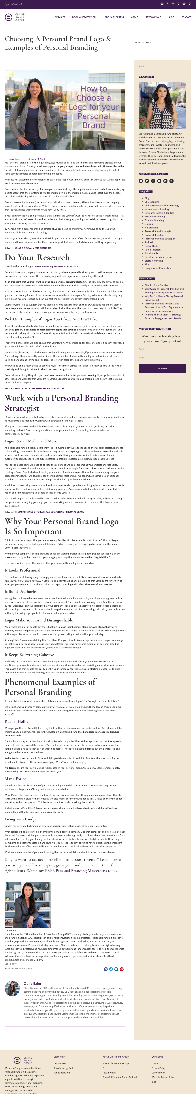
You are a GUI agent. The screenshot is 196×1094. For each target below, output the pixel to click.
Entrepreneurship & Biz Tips (159, 213)
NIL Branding (151, 228)
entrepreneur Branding (157, 209)
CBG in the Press (114, 17)
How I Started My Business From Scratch (56, 266)
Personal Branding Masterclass (81, 870)
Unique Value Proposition (158, 268)
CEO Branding (152, 202)
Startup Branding (154, 261)
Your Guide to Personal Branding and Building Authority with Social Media (164, 291)
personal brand (17, 163)
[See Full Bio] (18, 964)
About (134, 17)
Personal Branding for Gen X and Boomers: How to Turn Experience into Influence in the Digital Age (165, 307)
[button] (106, 969)
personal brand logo (20, 968)
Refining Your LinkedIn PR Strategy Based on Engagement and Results (163, 317)
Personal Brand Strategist (158, 231)
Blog (171, 17)
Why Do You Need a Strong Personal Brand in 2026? (164, 298)
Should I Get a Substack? (158, 285)
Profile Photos (152, 246)
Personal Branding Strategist (61, 402)
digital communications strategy (162, 206)
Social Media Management (159, 257)
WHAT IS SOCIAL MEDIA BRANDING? (33, 248)
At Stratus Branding (15, 292)
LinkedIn (149, 224)
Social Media (151, 253)
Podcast (149, 242)
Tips (147, 264)
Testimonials (153, 17)
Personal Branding (154, 235)
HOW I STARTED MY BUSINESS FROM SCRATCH (39, 389)
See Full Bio (11, 964)
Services (60, 17)
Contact (186, 17)
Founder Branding (154, 220)
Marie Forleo (15, 778)
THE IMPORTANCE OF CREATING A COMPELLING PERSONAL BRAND (49, 512)
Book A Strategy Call (85, 17)
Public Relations (153, 250)
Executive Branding (155, 217)
